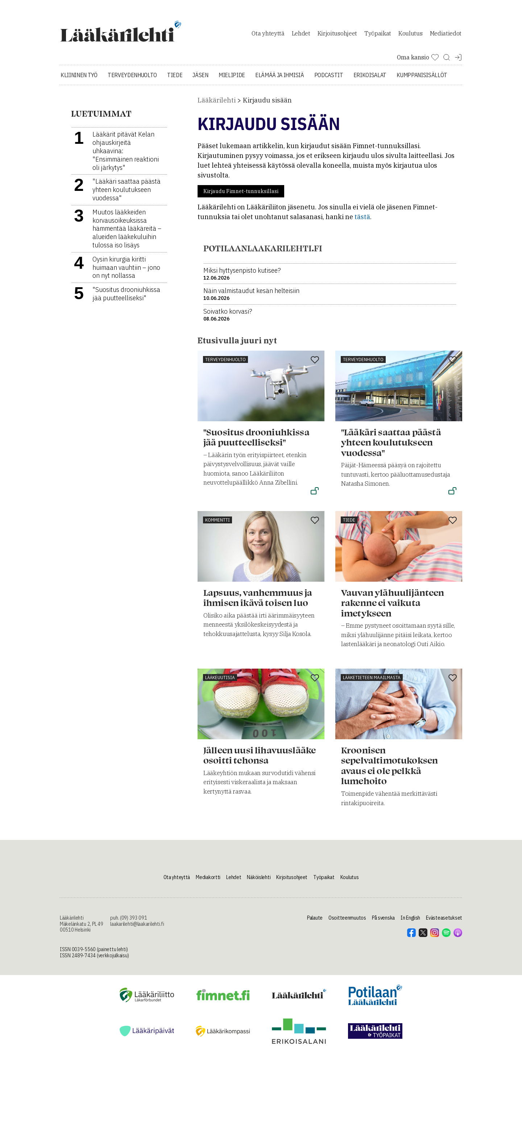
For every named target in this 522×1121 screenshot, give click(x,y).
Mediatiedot (445, 34)
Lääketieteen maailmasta (372, 678)
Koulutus (410, 34)
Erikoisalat (369, 76)
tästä (362, 218)
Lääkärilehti (217, 101)
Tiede (174, 76)
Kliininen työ (79, 76)
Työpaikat (377, 34)
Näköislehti (258, 878)
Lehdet (301, 34)
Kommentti (217, 521)
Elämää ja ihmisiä (279, 76)
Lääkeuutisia (220, 678)
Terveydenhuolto (132, 76)
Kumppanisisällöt (422, 76)
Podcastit (328, 76)
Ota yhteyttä (268, 34)
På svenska (383, 919)
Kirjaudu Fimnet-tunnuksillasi (240, 192)
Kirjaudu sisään (267, 101)
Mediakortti (208, 878)
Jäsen (200, 76)
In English (410, 919)
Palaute (315, 919)
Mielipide (232, 76)
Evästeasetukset (444, 919)
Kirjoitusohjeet (337, 34)
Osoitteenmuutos (347, 919)
